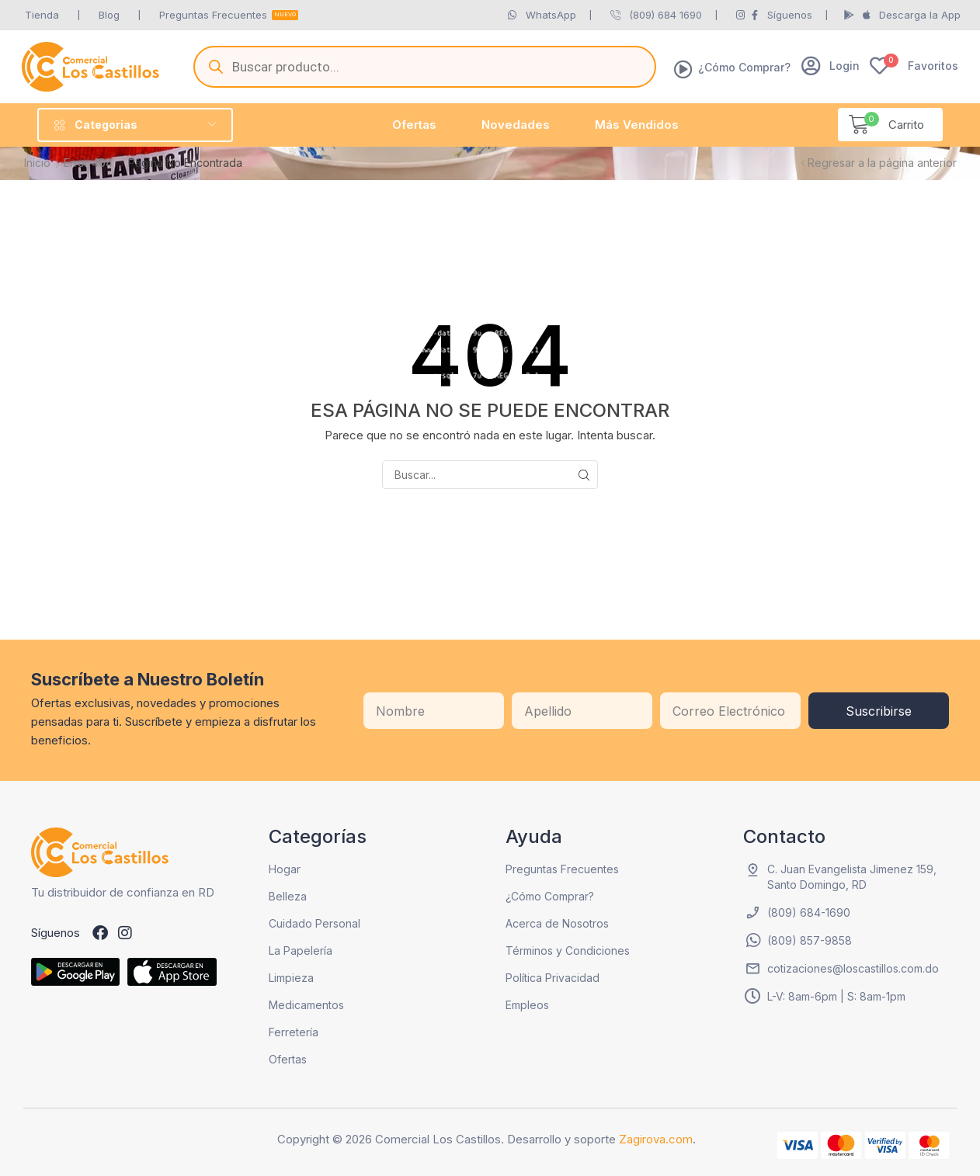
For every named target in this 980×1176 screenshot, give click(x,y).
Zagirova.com (656, 1139)
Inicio (37, 162)
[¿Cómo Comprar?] (683, 69)
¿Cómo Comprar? (744, 67)
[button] (830, 65)
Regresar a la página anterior (882, 162)
